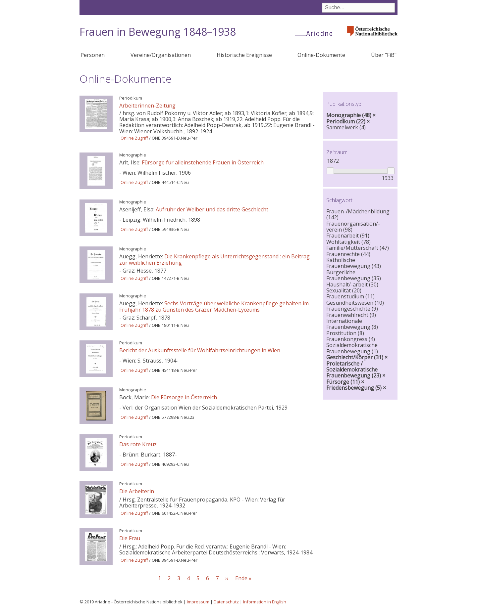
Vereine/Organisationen (161, 55)
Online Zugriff (134, 138)
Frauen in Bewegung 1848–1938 (158, 31)
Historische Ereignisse (244, 55)
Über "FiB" (384, 55)
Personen (92, 55)
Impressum (198, 602)
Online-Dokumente (321, 55)
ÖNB (156, 138)
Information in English (264, 602)
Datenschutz (226, 602)
